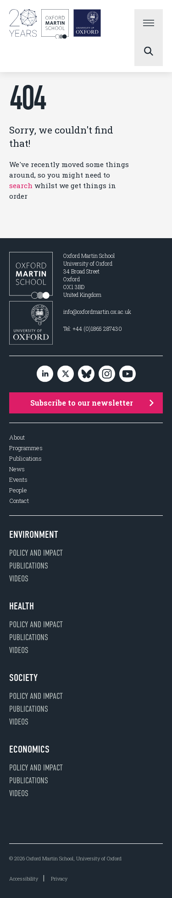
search (21, 185)
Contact (19, 501)
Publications (25, 459)
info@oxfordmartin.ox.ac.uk (97, 311)
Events (18, 480)
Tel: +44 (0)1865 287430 (92, 328)
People (18, 490)
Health (21, 606)
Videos (18, 578)
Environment (33, 535)
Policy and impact (36, 553)
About (17, 438)
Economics (29, 749)
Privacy (59, 878)
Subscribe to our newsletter (92, 402)
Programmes (26, 448)
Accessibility (23, 878)
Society (23, 678)
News (17, 469)
